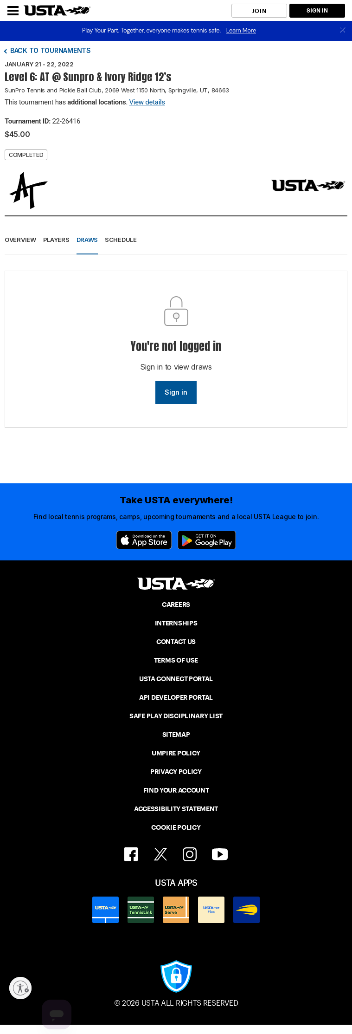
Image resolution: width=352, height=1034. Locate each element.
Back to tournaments (50, 50)
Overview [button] (20, 239)
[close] (343, 31)
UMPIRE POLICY (176, 753)
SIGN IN (317, 10)
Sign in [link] (176, 392)
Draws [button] (87, 239)
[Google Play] (207, 540)
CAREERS (176, 604)
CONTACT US (176, 641)
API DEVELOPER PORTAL (176, 697)
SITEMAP (176, 734)
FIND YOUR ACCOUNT (176, 790)
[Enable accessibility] (20, 988)
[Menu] (13, 11)
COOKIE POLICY (175, 827)
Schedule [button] (121, 239)
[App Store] (144, 540)
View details (147, 102)
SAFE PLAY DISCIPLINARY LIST (176, 716)
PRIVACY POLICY (176, 771)
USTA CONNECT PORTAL (176, 678)
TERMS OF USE (176, 660)
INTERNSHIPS (176, 623)
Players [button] (56, 239)
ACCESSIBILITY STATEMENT (176, 808)
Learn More (241, 30)
